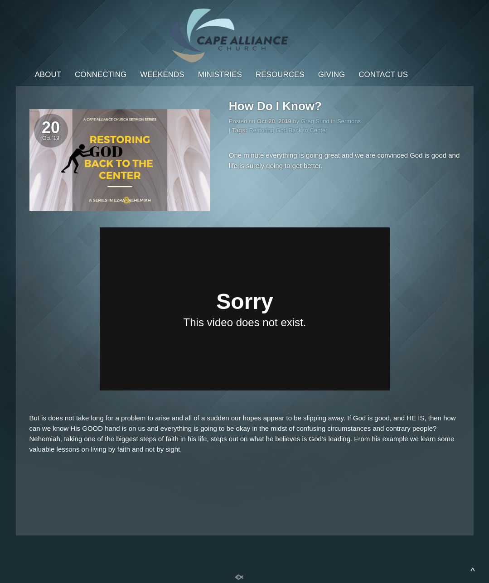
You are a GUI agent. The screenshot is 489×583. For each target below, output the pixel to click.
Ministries (220, 74)
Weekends (162, 74)
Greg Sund (315, 121)
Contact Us (383, 74)
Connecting (100, 74)
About (48, 74)
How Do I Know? (275, 106)
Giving (331, 74)
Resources (280, 74)
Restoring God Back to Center (288, 130)
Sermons (349, 121)
